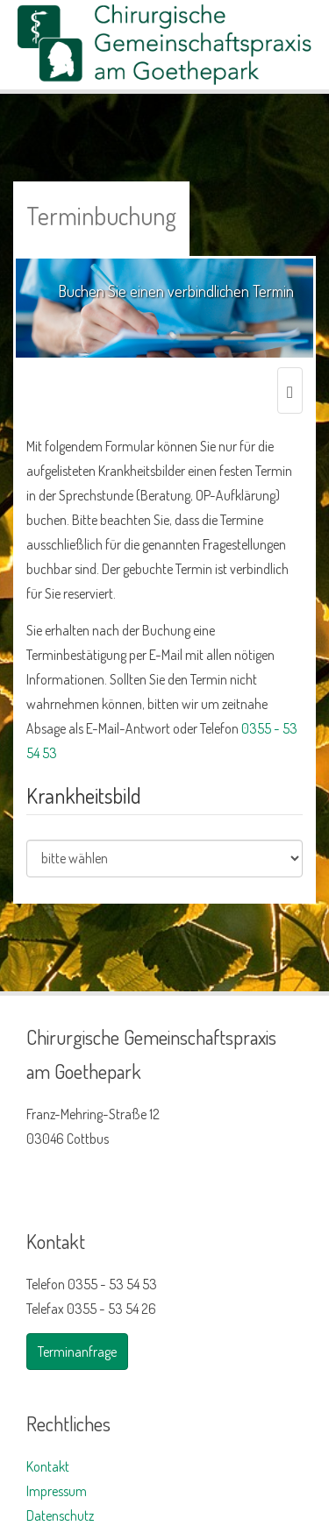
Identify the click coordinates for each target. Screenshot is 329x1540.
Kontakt (47, 1466)
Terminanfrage (77, 1351)
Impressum (56, 1491)
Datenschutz (60, 1515)
